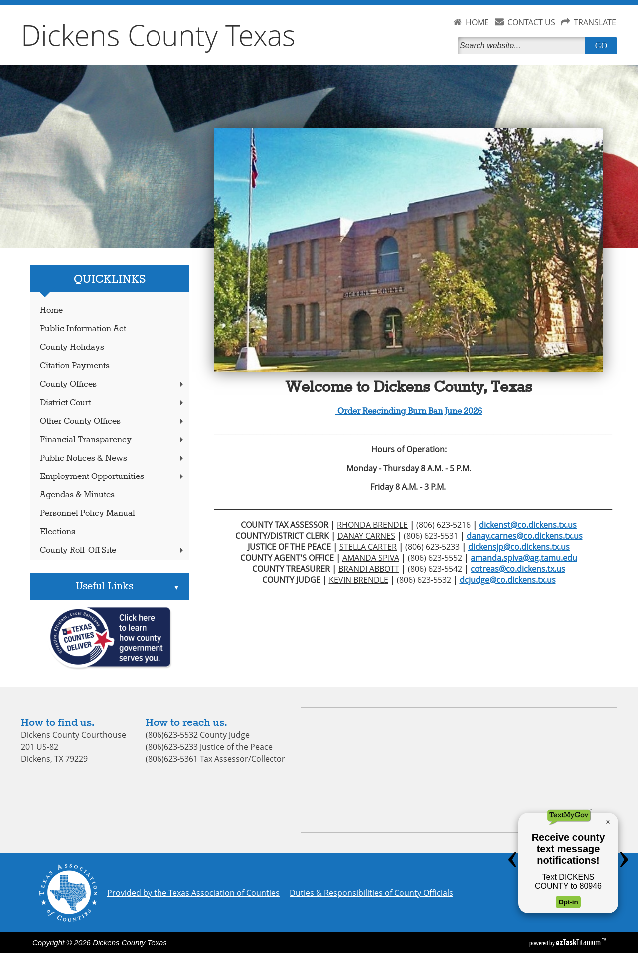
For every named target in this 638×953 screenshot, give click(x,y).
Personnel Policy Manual (87, 513)
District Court (112, 403)
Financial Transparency (112, 440)
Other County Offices (112, 421)
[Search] (523, 45)
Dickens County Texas (158, 35)
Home (51, 310)
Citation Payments (75, 366)
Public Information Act (83, 329)
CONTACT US (531, 22)
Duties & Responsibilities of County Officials (371, 892)
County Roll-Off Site (112, 550)
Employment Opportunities (112, 477)
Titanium (579, 942)
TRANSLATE (595, 22)
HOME (477, 22)
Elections (57, 532)
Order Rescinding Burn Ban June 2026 (408, 411)
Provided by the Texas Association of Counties (193, 892)
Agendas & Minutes (77, 495)
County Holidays (72, 347)
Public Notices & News (112, 458)
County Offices (112, 384)
